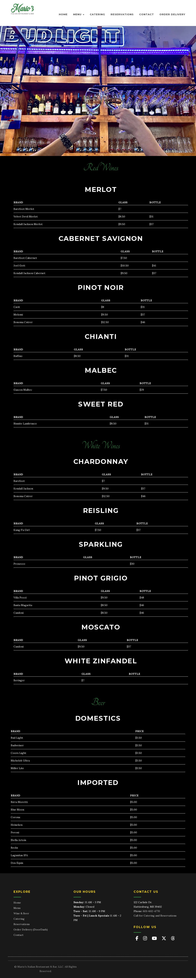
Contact (146, 14)
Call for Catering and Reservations (155, 915)
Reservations (122, 14)
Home (63, 14)
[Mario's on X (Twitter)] (164, 938)
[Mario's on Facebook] (137, 938)
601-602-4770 (151, 911)
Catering (97, 14)
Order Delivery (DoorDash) (31, 929)
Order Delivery (172, 14)
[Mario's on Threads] (173, 938)
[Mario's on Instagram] (145, 938)
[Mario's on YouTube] (155, 938)
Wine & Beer (21, 913)
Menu (78, 14)
